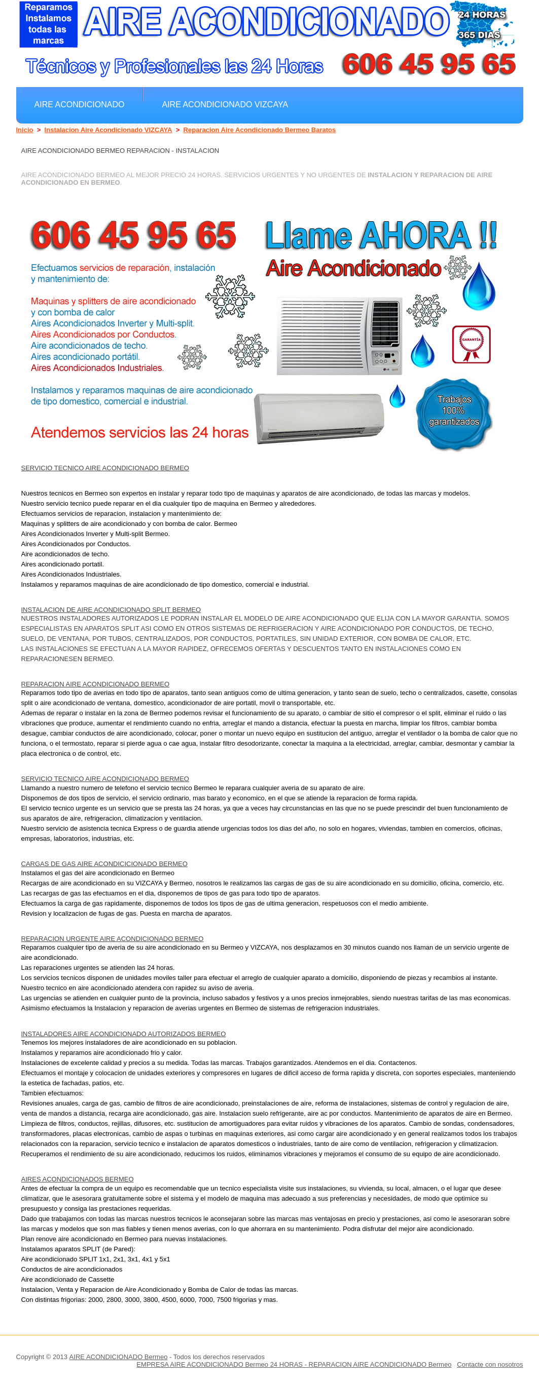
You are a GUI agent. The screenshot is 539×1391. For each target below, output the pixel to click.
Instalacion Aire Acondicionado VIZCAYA (108, 130)
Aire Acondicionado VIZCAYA (225, 104)
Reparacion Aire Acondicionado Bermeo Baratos (260, 130)
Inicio (24, 130)
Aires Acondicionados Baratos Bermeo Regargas (148, 126)
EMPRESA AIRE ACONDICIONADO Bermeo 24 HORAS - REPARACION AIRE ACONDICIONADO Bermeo (293, 1364)
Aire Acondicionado (79, 104)
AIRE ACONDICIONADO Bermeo (118, 1357)
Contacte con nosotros (490, 1364)
